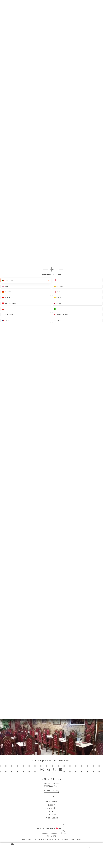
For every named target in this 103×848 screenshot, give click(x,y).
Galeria (51, 805)
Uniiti (53, 836)
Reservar (37, 845)
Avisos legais (51, 818)
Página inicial (51, 802)
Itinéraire (64, 845)
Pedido (12, 845)
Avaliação (51, 808)
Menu (51, 811)
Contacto (51, 815)
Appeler (90, 845)
